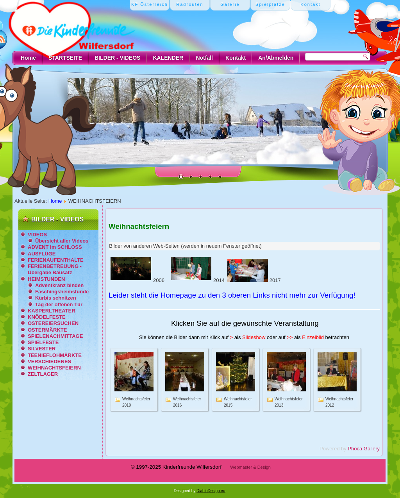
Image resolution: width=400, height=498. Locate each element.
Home (28, 58)
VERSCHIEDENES (49, 361)
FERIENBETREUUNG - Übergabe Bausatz (55, 269)
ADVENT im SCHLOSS (55, 247)
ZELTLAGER (43, 374)
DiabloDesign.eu (210, 491)
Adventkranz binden (59, 285)
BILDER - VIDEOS (117, 58)
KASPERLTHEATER (51, 311)
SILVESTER (41, 349)
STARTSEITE (65, 58)
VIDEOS (37, 234)
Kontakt (235, 58)
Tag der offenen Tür (58, 304)
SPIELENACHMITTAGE (55, 336)
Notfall (204, 58)
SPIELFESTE (43, 342)
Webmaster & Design (250, 467)
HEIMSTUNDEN (46, 279)
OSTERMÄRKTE (47, 330)
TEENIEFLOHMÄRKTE (55, 355)
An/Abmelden (275, 58)
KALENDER (168, 58)
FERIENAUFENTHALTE (56, 260)
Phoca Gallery (364, 449)
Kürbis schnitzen (55, 298)
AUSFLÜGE (42, 254)
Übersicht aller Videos (61, 241)
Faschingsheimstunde (62, 292)
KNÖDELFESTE (47, 317)
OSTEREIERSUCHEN (53, 323)
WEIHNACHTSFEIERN (54, 368)
